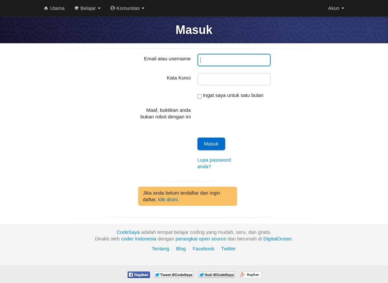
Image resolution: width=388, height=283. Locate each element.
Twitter (228, 248)
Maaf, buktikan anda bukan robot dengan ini (165, 113)
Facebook (203, 248)
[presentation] (247, 118)
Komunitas (127, 8)
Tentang (160, 248)
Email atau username (167, 58)
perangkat (187, 238)
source (218, 238)
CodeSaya (128, 232)
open (204, 238)
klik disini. (168, 199)
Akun (336, 8)
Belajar (88, 8)
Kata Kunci (179, 77)
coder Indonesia (138, 238)
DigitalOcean (277, 238)
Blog (181, 248)
